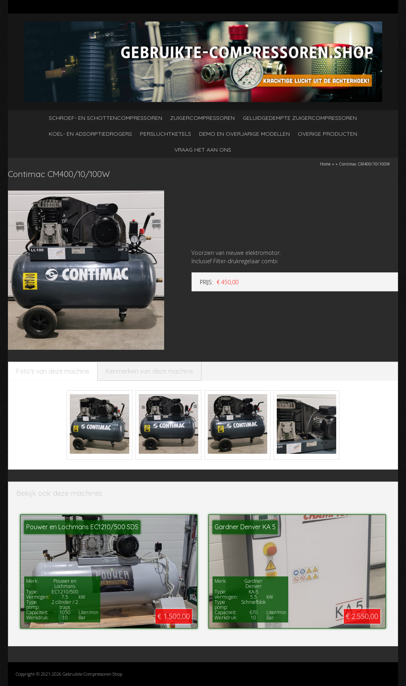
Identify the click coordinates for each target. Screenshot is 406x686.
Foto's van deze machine (52, 371)
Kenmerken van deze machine (149, 371)
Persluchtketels (165, 133)
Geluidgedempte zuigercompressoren (300, 117)
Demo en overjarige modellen (244, 133)
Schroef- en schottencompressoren (105, 117)
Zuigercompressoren (202, 117)
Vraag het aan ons (202, 149)
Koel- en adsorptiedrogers (90, 133)
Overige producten (327, 133)
